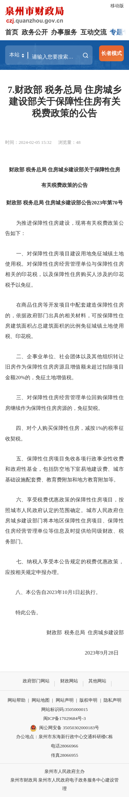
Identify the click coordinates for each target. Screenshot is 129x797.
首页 (11, 32)
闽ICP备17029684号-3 (64, 718)
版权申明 (88, 700)
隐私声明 (112, 700)
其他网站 (97, 680)
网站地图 (41, 700)
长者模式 (111, 53)
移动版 (117, 5)
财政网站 (69, 680)
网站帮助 (16, 700)
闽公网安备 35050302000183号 (64, 728)
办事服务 (64, 32)
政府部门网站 (36, 680)
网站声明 (65, 700)
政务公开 (35, 32)
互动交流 (93, 32)
